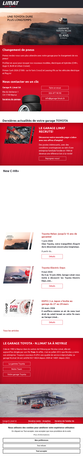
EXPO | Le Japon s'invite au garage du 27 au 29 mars (57, 302)
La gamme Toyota (17, 364)
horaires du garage (11, 99)
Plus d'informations (41, 435)
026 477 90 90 (55, 93)
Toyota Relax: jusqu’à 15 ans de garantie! (59, 235)
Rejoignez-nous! (52, 158)
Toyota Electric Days (53, 267)
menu (79, 3)
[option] (41, 26)
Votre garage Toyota (17, 375)
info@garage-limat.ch (55, 98)
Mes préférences (41, 440)
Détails (52, 256)
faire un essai (55, 88)
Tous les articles (11, 331)
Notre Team (16, 369)
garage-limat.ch (17, 4)
